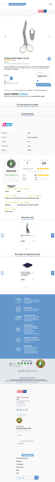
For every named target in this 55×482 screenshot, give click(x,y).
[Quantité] (7, 78)
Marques (19, 460)
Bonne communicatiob (27, 377)
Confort (4, 137)
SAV (17, 472)
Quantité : (6, 75)
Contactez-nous (8, 4)
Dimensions (5, 146)
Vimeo (23, 409)
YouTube (20, 409)
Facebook (17, 409)
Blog (17, 469)
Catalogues (19, 463)
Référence (4, 133)
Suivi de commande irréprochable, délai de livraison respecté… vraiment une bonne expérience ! (28, 380)
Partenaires (20, 466)
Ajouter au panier (43, 85)
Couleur (4, 141)
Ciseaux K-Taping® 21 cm (26, 236)
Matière (4, 150)
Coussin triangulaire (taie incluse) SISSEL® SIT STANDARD (26, 274)
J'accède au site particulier (17, 4)
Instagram (26, 409)
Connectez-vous (9, 90)
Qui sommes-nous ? (22, 457)
